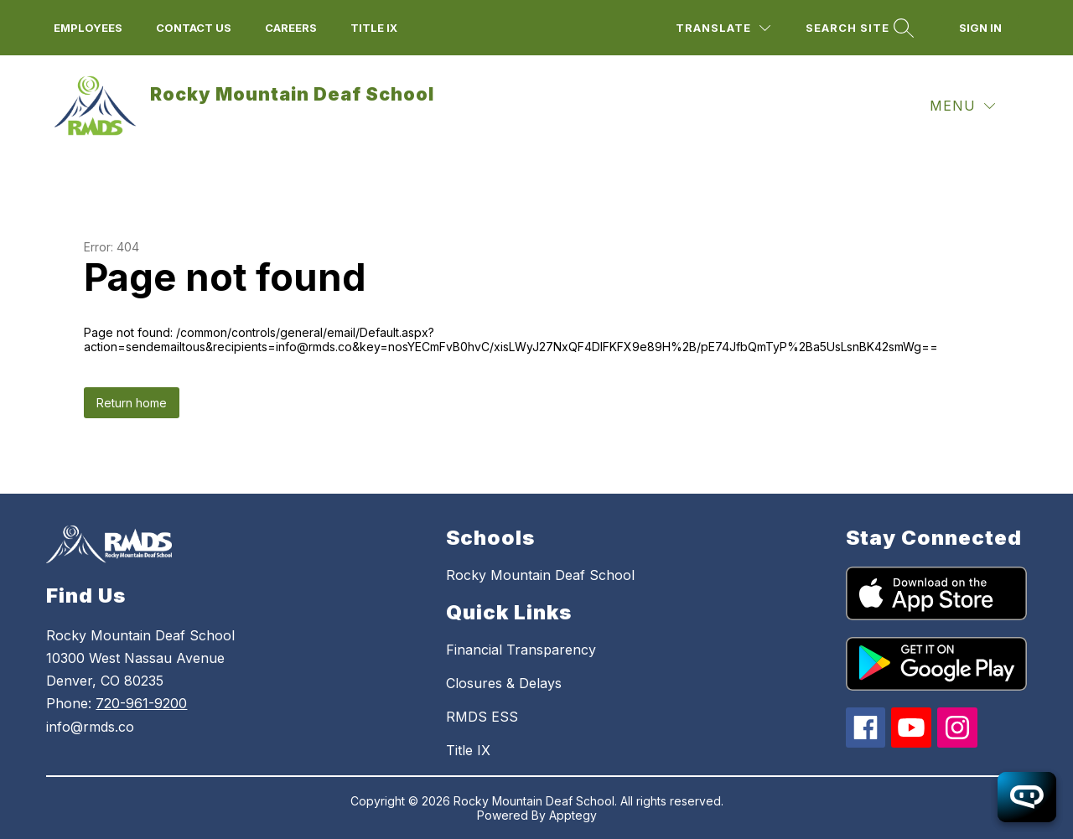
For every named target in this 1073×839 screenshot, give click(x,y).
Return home (131, 403)
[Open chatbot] (1027, 797)
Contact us (193, 27)
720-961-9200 (141, 703)
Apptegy (573, 815)
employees (88, 27)
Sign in (980, 27)
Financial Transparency (521, 649)
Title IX (468, 750)
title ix (373, 27)
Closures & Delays (504, 683)
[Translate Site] (723, 28)
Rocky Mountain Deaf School (540, 575)
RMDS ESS (482, 716)
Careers (291, 27)
